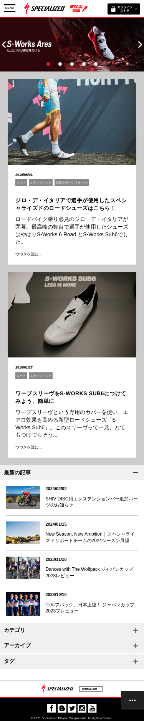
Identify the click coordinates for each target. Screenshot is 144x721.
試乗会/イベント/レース (72, 182)
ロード (21, 182)
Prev (4, 44)
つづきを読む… (28, 254)
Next (140, 44)
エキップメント (40, 182)
